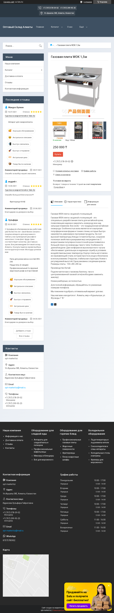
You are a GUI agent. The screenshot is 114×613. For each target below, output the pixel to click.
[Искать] (40, 46)
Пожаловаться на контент (63, 610)
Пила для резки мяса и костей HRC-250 (25, 260)
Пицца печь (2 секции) (19, 265)
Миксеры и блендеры (44, 456)
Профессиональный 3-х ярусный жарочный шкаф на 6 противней (24, 269)
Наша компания (12, 64)
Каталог (55, 27)
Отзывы (8, 82)
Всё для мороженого (43, 460)
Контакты (9, 448)
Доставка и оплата (14, 76)
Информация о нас (14, 436)
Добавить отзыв (23, 331)
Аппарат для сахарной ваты (20, 122)
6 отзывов (88, 2)
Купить (58, 154)
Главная (40, 27)
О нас (69, 27)
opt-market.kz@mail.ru (15, 387)
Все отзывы (24, 336)
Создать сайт (9, 2)
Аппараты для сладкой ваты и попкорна (41, 442)
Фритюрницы (68, 453)
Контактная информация (17, 89)
